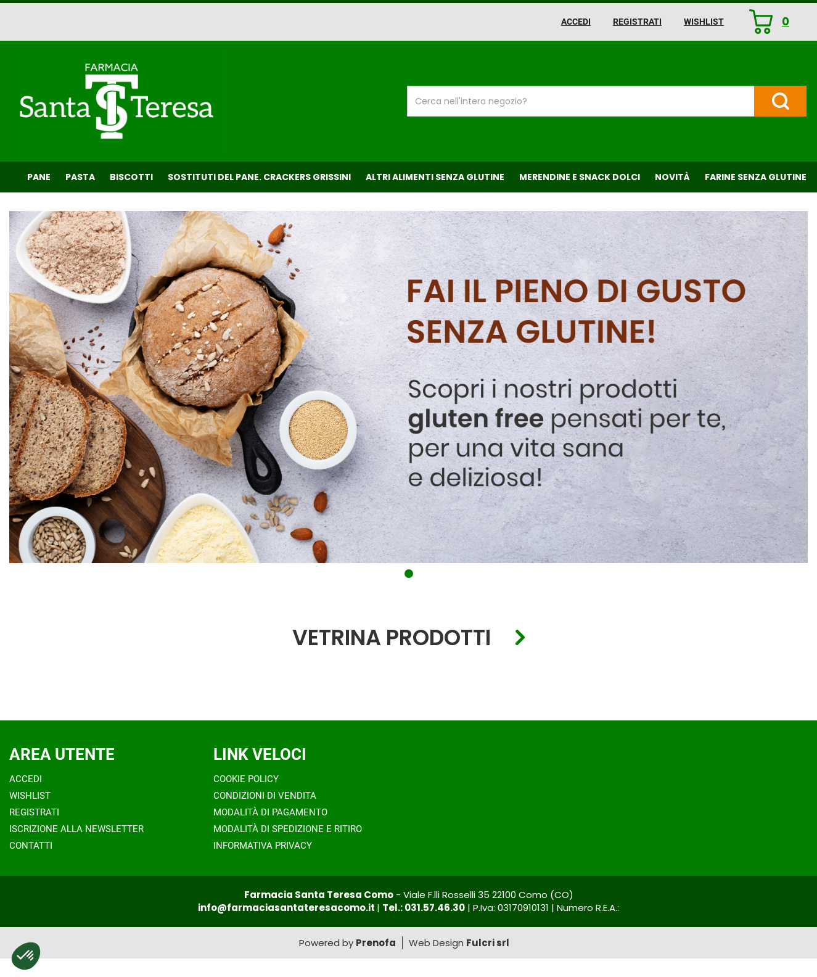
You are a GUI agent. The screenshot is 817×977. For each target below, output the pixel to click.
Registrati (637, 22)
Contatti (30, 845)
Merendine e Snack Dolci (579, 177)
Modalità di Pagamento (270, 812)
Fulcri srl (487, 942)
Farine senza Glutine (756, 177)
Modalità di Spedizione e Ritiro (287, 829)
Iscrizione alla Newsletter (76, 829)
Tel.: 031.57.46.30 (423, 907)
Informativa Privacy (262, 845)
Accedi (576, 22)
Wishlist (704, 22)
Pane (39, 177)
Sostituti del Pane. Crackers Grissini (259, 177)
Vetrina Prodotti (391, 638)
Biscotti (131, 177)
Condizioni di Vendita (264, 795)
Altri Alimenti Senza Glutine (435, 177)
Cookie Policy (246, 779)
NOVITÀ (672, 177)
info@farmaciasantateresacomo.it (287, 907)
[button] (408, 573)
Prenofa (376, 942)
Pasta (80, 177)
